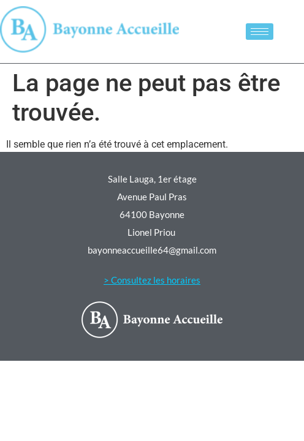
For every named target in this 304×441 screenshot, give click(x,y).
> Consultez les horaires (152, 279)
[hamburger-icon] (259, 31)
